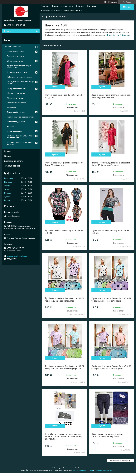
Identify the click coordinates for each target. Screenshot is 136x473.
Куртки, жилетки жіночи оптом (20, 117)
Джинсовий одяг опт (16, 112)
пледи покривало (14, 131)
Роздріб (10, 126)
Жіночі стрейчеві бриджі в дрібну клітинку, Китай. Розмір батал (107, 435)
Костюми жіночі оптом (16, 103)
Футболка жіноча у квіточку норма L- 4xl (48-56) (64, 231)
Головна (45, 6)
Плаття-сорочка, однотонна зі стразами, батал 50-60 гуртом (64, 164)
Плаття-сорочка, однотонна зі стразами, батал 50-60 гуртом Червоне (110, 164)
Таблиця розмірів (12, 166)
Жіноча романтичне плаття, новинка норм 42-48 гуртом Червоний (111, 96)
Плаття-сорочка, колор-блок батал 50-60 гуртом (64, 96)
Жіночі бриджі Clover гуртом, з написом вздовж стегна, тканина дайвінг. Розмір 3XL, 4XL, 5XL (63, 436)
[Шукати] (37, 31)
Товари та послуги (61, 6)
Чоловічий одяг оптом (16, 121)
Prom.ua (81, 468)
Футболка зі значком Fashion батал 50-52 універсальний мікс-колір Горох (111, 299)
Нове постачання (73, 10)
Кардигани (11, 107)
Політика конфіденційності (104, 470)
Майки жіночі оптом (15, 98)
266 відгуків (112, 2)
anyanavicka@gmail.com (17, 256)
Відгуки (7, 156)
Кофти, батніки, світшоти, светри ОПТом (20, 83)
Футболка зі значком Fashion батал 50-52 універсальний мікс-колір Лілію (64, 299)
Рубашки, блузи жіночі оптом (19, 77)
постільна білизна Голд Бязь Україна (19, 143)
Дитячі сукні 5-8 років (118, 35)
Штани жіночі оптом (15, 61)
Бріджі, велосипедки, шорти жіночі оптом (19, 66)
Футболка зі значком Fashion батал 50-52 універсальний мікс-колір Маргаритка (64, 367)
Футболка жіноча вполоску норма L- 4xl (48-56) (110, 231)
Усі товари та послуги (119, 460)
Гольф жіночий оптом (16, 88)
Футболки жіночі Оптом (17, 72)
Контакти (91, 6)
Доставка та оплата (51, 10)
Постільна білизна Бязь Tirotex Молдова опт (20, 137)
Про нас (80, 6)
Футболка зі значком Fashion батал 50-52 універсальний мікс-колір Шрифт (111, 367)
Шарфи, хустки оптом (16, 93)
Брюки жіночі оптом (15, 56)
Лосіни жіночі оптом (15, 51)
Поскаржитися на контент (83, 470)
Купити (55, 86)
